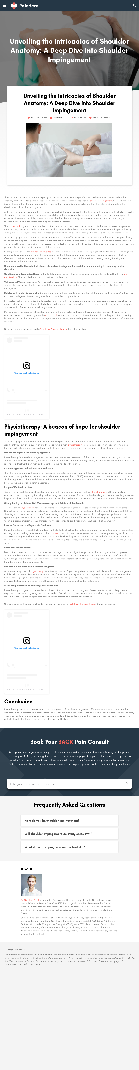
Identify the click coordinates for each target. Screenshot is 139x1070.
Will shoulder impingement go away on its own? (58, 834)
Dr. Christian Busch (30, 900)
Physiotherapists (99, 492)
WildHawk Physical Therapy (53, 329)
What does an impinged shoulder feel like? (55, 847)
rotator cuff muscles (41, 251)
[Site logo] (25, 5)
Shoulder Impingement (102, 118)
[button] (69, 820)
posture (54, 533)
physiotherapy (75, 444)
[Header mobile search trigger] (134, 5)
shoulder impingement (101, 200)
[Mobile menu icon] (5, 5)
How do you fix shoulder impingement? (52, 820)
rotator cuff (14, 226)
